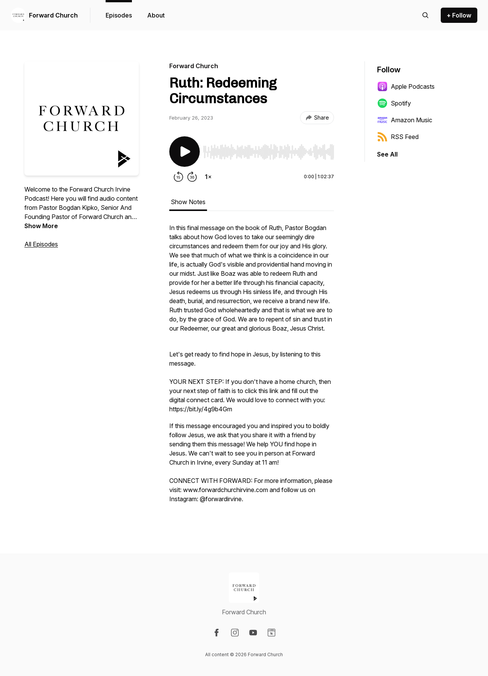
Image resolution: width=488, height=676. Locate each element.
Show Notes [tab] (188, 202)
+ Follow (459, 15)
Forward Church (53, 15)
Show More (41, 226)
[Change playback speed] (208, 176)
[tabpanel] (251, 367)
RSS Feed (398, 136)
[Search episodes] (425, 15)
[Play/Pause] (184, 151)
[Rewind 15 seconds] (178, 176)
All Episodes (41, 244)
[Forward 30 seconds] (192, 176)
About (156, 15)
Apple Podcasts (406, 86)
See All (387, 154)
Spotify (394, 103)
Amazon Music (404, 120)
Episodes (119, 15)
